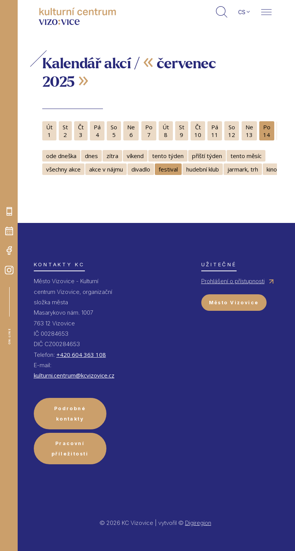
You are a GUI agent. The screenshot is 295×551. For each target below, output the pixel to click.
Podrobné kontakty (70, 414)
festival (168, 169)
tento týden (168, 156)
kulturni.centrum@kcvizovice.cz (74, 375)
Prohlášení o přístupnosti (233, 281)
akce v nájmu (106, 169)
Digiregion (198, 522)
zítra (112, 156)
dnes (91, 156)
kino (272, 169)
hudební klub (202, 169)
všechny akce (63, 169)
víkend (135, 156)
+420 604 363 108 (81, 354)
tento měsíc (246, 156)
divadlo (140, 169)
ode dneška (61, 156)
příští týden (207, 156)
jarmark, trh (242, 169)
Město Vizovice (234, 302)
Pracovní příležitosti (69, 448)
